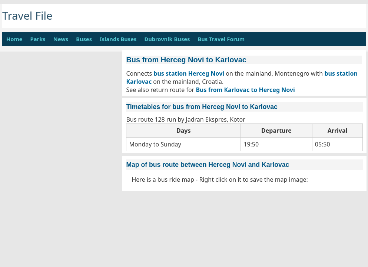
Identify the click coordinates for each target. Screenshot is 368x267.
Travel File (27, 15)
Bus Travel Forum (221, 39)
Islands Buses (118, 39)
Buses (84, 39)
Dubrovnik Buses (167, 39)
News (60, 39)
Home (14, 39)
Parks (38, 39)
